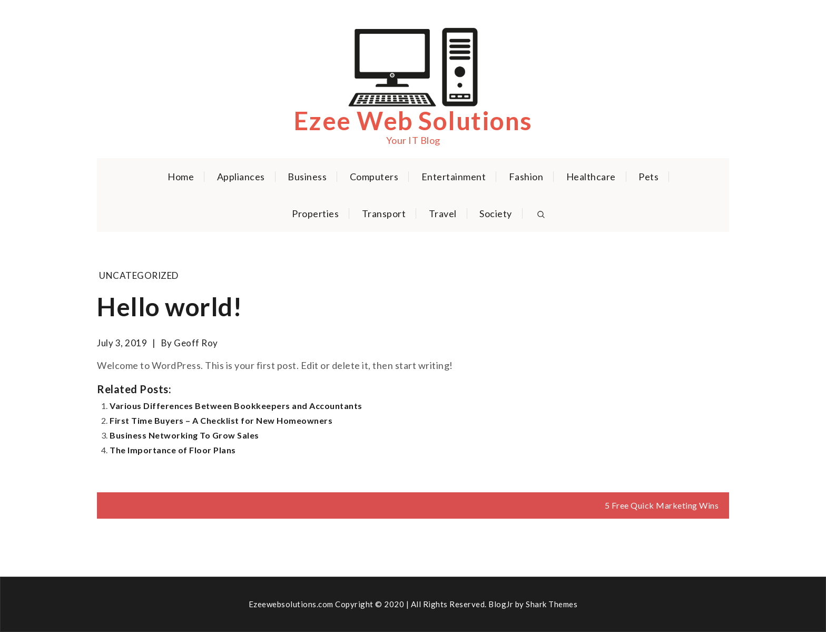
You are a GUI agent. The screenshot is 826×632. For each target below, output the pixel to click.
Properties (315, 213)
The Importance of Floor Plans (173, 450)
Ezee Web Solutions (413, 120)
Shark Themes (551, 604)
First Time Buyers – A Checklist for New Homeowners (221, 420)
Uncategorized (139, 275)
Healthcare (591, 176)
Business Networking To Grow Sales (184, 435)
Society (495, 213)
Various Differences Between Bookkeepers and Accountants (236, 406)
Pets (648, 176)
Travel (443, 213)
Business (307, 176)
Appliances (241, 176)
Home (181, 176)
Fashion (526, 176)
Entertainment (453, 176)
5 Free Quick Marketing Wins (662, 505)
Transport (384, 213)
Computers (374, 176)
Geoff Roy (196, 342)
